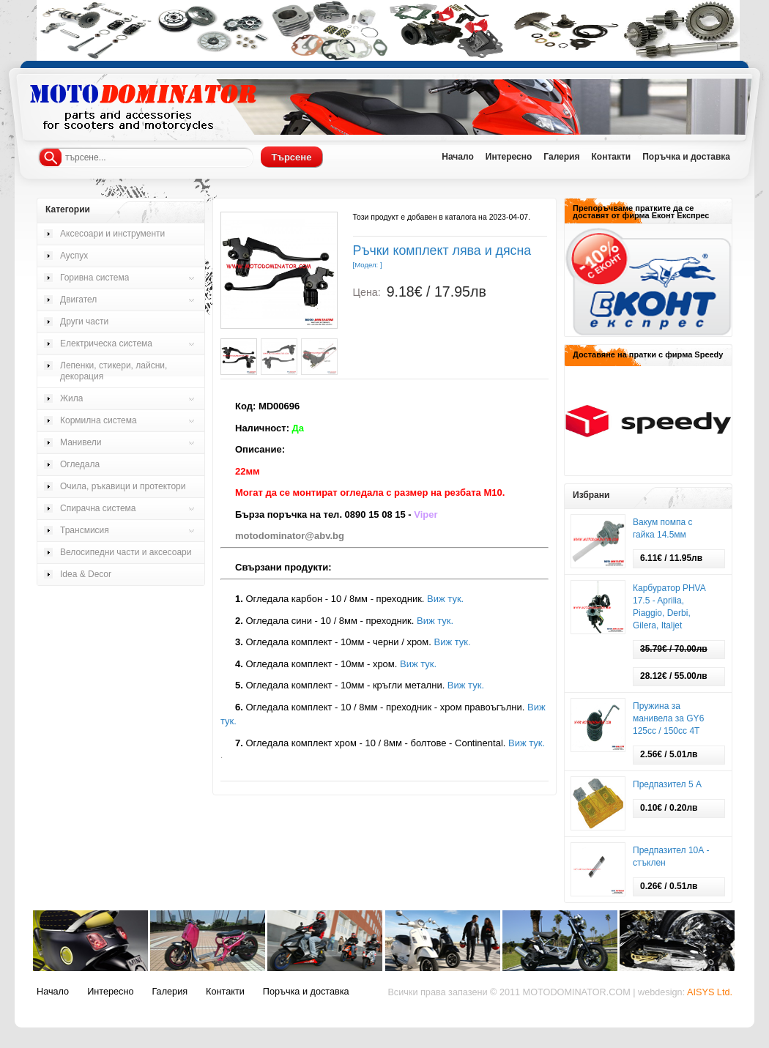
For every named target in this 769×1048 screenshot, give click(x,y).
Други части (84, 321)
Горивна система (94, 277)
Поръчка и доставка (686, 157)
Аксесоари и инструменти (112, 233)
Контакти (611, 157)
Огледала (80, 464)
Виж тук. (445, 598)
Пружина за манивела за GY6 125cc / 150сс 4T (668, 718)
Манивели (80, 442)
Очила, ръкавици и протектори (122, 486)
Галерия (561, 157)
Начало (457, 157)
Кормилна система (98, 420)
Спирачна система (98, 508)
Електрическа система (106, 343)
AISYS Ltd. (709, 992)
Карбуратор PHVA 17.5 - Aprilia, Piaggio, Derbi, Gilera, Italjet (669, 607)
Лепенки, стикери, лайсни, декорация (113, 371)
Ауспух (74, 255)
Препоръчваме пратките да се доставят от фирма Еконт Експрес (641, 212)
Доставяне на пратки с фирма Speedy (648, 354)
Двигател (78, 299)
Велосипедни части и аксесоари (125, 552)
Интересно (509, 157)
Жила (71, 398)
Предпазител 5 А (667, 784)
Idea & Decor (85, 574)
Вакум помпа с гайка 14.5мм (662, 528)
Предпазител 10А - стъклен (671, 856)
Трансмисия (84, 530)
